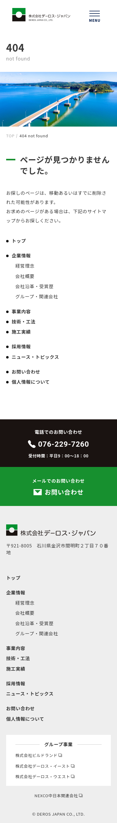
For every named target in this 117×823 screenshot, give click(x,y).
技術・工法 (24, 321)
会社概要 (24, 276)
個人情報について (31, 381)
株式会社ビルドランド (38, 755)
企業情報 (21, 255)
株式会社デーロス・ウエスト (45, 776)
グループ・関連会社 (36, 296)
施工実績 (21, 331)
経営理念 (24, 265)
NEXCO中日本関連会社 (58, 795)
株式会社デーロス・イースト (45, 766)
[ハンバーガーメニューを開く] (95, 15)
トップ (19, 240)
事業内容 (21, 311)
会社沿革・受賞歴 (34, 286)
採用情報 (21, 346)
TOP (10, 136)
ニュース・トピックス (35, 357)
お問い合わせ (26, 371)
